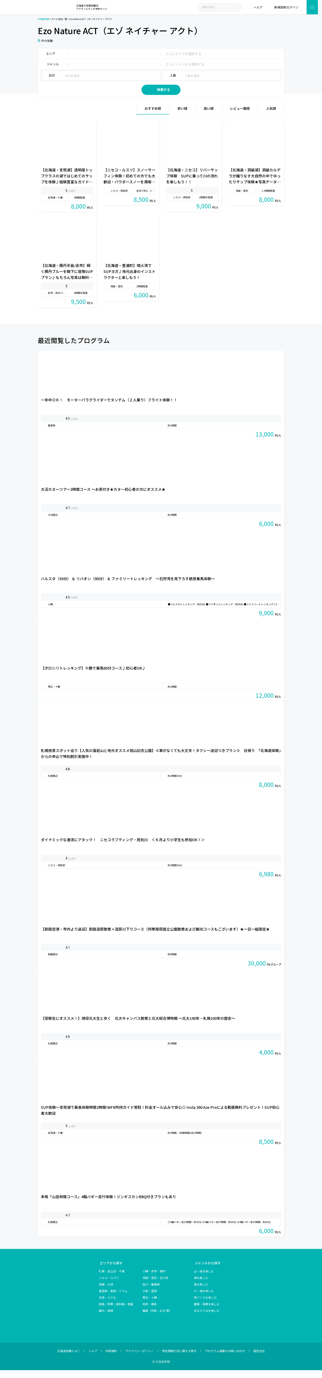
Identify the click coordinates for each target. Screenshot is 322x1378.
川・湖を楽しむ (204, 1299)
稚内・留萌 (106, 1318)
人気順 (271, 116)
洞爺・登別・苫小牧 (155, 1285)
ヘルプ (93, 1359)
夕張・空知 (150, 1299)
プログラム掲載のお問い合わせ (225, 1359)
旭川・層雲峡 (151, 1292)
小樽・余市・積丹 (154, 1279)
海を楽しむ (201, 1285)
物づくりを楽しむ (205, 1305)
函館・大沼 (106, 1292)
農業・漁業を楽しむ (207, 1312)
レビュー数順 (240, 116)
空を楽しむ (201, 1292)
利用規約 (111, 1359)
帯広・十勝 (150, 1305)
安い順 (182, 116)
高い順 (209, 116)
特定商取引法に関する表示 (179, 1359)
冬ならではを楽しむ (207, 1318)
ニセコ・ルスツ (109, 1285)
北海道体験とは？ (68, 1359)
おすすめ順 (153, 116)
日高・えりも (107, 1305)
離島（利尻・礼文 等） (157, 1318)
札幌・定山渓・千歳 (112, 1279)
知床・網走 (150, 1312)
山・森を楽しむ (204, 1279)
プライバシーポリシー (139, 1359)
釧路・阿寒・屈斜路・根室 (116, 1312)
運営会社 (259, 1359)
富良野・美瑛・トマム (113, 1299)
